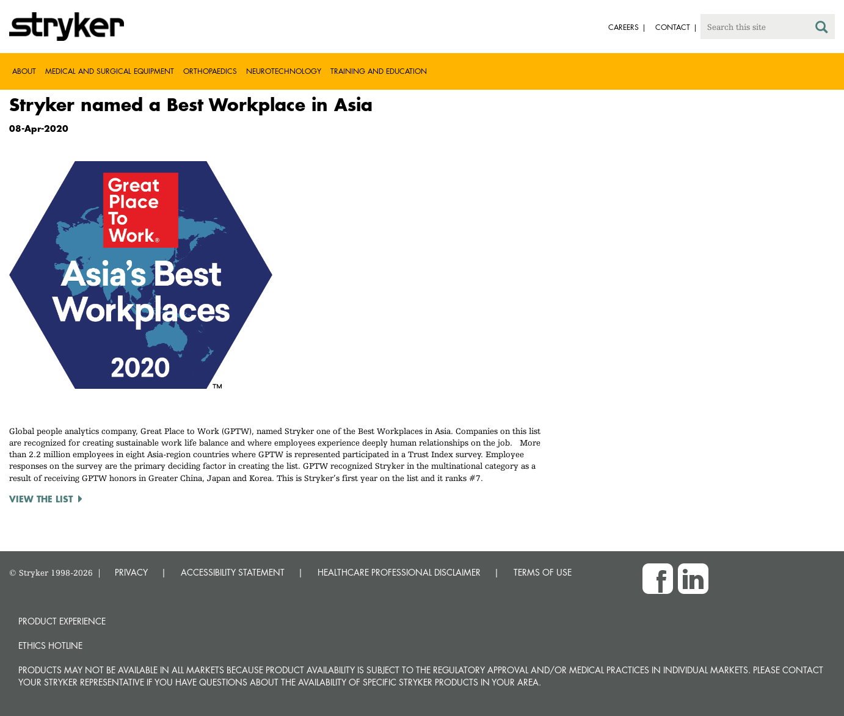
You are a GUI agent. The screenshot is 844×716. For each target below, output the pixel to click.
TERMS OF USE (543, 572)
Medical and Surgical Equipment (109, 71)
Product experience (62, 621)
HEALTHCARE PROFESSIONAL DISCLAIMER (399, 572)
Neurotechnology (283, 71)
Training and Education (378, 71)
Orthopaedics (210, 71)
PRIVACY (131, 572)
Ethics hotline (50, 645)
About (24, 71)
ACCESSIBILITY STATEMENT (233, 572)
